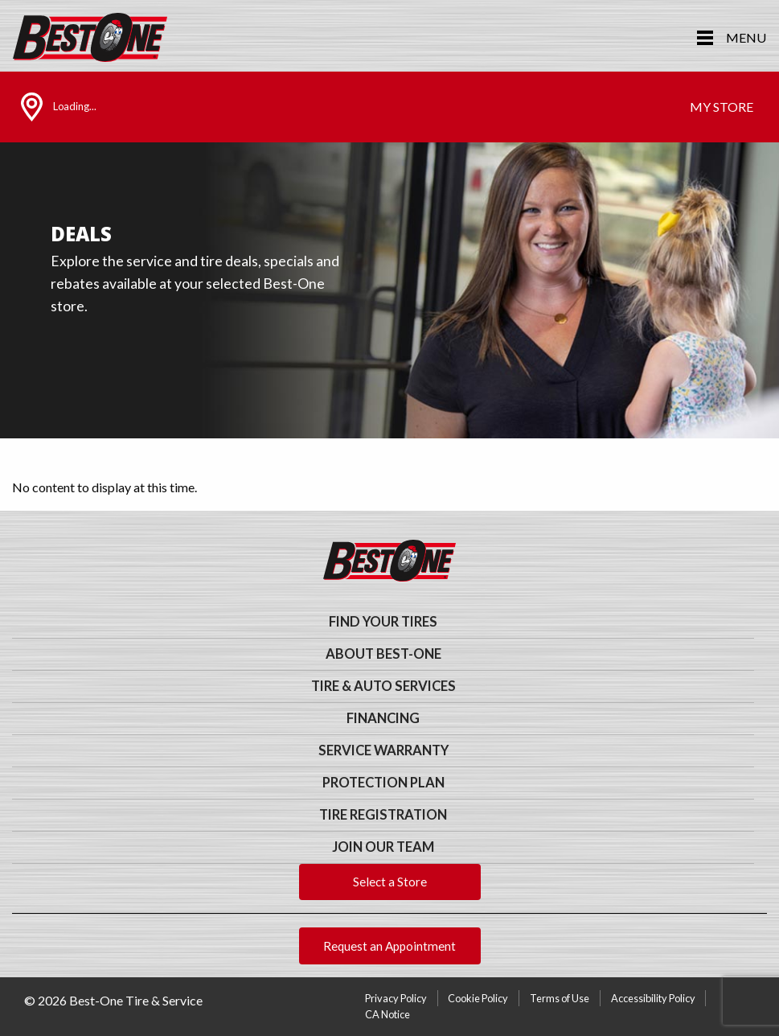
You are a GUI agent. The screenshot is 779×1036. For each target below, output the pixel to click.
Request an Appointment (389, 946)
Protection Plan (383, 783)
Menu (746, 37)
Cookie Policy (478, 998)
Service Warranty (383, 750)
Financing (383, 718)
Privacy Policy (396, 998)
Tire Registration (383, 815)
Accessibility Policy (653, 998)
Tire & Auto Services (383, 686)
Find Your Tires (383, 622)
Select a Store (390, 881)
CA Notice (387, 1014)
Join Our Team (383, 847)
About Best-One (383, 654)
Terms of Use (559, 998)
